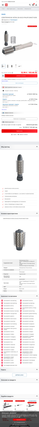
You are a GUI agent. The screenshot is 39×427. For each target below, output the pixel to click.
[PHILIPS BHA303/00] (19, 405)
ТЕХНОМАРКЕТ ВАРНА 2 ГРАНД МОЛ (28, 308)
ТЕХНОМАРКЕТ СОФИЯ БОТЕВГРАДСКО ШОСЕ (26, 352)
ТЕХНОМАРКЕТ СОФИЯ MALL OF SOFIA (9, 352)
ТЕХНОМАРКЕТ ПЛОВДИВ (27, 334)
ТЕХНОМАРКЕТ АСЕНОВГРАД (8, 301)
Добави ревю (19, 375)
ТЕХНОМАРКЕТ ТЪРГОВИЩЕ (27, 360)
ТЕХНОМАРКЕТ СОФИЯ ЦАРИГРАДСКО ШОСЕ (7, 358)
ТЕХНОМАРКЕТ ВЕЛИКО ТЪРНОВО (10, 311)
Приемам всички (19, 419)
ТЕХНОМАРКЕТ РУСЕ (7, 342)
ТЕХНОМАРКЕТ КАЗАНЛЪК (8, 321)
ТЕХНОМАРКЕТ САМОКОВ (8, 345)
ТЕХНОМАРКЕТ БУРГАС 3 (26, 306)
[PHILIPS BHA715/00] (7, 405)
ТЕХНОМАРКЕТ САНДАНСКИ (27, 345)
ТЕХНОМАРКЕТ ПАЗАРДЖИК (27, 326)
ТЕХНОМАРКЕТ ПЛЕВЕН (7, 334)
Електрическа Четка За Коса (25, 267)
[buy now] (19, 131)
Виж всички (4, 109)
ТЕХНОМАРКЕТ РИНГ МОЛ (27, 339)
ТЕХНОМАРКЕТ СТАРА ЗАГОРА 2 (28, 358)
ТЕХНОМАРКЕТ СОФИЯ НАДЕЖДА (28, 355)
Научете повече (5, 80)
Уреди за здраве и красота (10, 8)
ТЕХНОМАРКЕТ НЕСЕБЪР (7, 326)
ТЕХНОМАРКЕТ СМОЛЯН (26, 350)
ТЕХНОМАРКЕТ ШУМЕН (7, 363)
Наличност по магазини (19, 119)
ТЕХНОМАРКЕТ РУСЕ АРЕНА (27, 342)
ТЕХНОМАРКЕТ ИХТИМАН (27, 319)
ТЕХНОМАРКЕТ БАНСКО (26, 301)
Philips (20, 290)
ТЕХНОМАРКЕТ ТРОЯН (7, 360)
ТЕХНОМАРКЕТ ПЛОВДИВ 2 (8, 337)
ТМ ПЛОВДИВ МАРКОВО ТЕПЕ (9, 365)
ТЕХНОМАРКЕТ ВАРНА (7, 308)
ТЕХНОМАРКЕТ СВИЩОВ (8, 347)
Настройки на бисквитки (19, 425)
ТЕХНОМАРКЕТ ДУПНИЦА (27, 316)
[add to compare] (4, 405)
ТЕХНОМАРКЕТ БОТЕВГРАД (27, 303)
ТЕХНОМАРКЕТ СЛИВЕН (7, 350)
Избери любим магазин (7, 115)
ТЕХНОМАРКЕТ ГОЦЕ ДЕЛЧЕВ (9, 314)
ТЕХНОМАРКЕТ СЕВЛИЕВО (27, 347)
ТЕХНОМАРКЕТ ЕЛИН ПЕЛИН (8, 319)
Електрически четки (27, 8)
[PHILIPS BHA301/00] (31, 405)
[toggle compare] (14, 134)
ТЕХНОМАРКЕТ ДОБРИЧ (7, 316)
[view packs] (19, 75)
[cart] (33, 5)
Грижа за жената (19, 8)
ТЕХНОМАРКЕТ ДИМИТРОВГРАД (28, 314)
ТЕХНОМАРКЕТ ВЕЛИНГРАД (27, 311)
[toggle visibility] (19, 147)
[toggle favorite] (22, 134)
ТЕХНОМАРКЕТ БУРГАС (7, 306)
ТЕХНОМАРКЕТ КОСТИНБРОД (9, 324)
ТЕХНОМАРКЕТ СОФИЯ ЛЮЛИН (9, 355)
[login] (36, 5)
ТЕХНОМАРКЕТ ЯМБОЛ (26, 363)
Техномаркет (13, 19)
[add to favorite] (4, 409)
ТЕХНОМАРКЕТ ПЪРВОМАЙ (8, 339)
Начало (3, 8)
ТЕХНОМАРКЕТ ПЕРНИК (26, 329)
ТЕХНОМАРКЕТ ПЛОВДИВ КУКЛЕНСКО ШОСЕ (27, 337)
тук (19, 417)
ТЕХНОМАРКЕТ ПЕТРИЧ (7, 332)
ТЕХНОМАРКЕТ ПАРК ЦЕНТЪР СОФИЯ (9, 329)
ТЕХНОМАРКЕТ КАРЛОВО (27, 321)
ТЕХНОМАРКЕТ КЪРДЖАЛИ (27, 324)
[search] (30, 5)
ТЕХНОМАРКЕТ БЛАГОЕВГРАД (9, 303)
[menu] (3, 5)
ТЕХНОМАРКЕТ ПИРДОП (26, 332)
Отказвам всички (19, 422)
